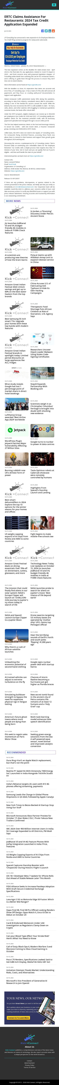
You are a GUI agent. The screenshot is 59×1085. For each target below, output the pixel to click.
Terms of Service (29, 1067)
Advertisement (29, 1063)
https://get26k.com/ (34, 85)
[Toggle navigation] (54, 4)
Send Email (12, 164)
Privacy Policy (29, 1065)
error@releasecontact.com (24, 187)
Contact (29, 1061)
